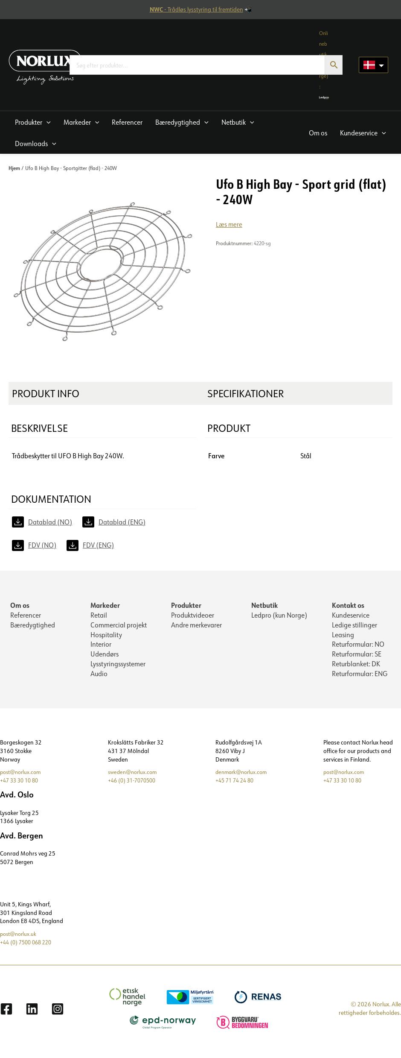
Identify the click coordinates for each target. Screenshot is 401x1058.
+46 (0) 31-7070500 (134, 784)
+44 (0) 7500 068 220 (28, 946)
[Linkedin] (32, 1013)
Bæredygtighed (32, 626)
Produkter (186, 605)
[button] (33, 121)
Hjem (14, 167)
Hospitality (106, 636)
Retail (98, 616)
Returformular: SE (356, 657)
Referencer (25, 616)
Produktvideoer (192, 616)
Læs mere (229, 224)
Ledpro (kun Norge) (279, 616)
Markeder (105, 605)
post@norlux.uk (20, 938)
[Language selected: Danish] (373, 65)
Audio (99, 677)
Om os (19, 605)
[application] (46, 122)
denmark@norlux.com (243, 776)
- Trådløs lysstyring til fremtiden (196, 9)
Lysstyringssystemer (117, 667)
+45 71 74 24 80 (236, 784)
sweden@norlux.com (134, 776)
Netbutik (264, 605)
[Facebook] (6, 1013)
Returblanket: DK (356, 667)
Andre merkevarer (196, 626)
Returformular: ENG (359, 677)
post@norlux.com (22, 776)
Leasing (343, 636)
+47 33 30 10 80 (21, 784)
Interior (100, 646)
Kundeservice (350, 616)
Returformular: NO (358, 646)
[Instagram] (57, 1013)
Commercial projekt (118, 626)
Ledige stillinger (354, 626)
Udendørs (104, 657)
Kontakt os (348, 605)
